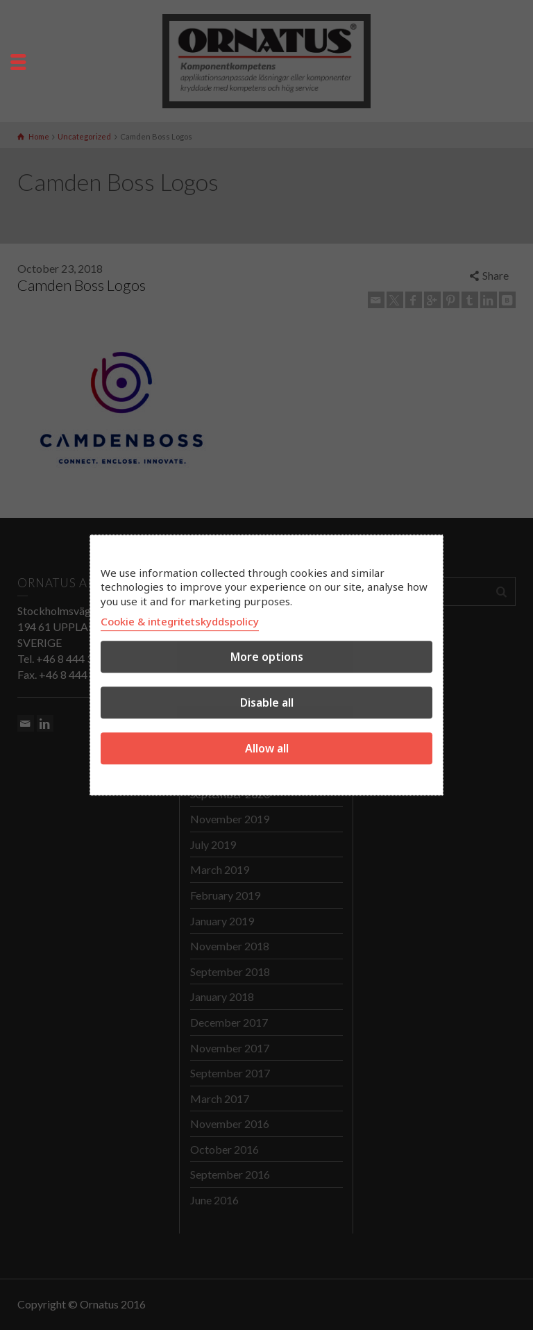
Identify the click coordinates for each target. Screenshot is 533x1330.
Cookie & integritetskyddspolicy (180, 621)
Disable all (267, 702)
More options (266, 656)
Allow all (267, 748)
